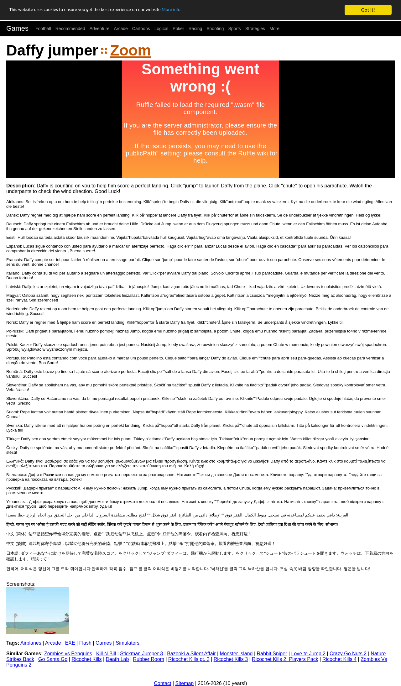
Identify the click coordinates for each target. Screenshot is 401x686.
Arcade (121, 28)
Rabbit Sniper (272, 653)
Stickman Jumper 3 (141, 653)
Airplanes (30, 643)
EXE (70, 643)
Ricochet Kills (86, 659)
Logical (161, 28)
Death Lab (117, 659)
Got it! (368, 10)
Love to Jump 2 (308, 653)
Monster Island (236, 653)
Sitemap (184, 683)
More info (192, 10)
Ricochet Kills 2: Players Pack (285, 659)
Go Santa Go (52, 659)
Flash (85, 643)
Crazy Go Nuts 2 (348, 653)
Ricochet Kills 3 (231, 659)
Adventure (100, 28)
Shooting (215, 28)
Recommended (70, 28)
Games (17, 28)
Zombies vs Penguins (68, 653)
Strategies (255, 28)
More (274, 28)
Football (43, 28)
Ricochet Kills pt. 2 (189, 659)
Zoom (130, 50)
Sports (234, 28)
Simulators (128, 643)
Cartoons (141, 28)
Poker (178, 28)
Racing (195, 28)
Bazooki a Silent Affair (191, 653)
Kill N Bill (106, 653)
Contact (162, 683)
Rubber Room (148, 659)
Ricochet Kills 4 (339, 659)
